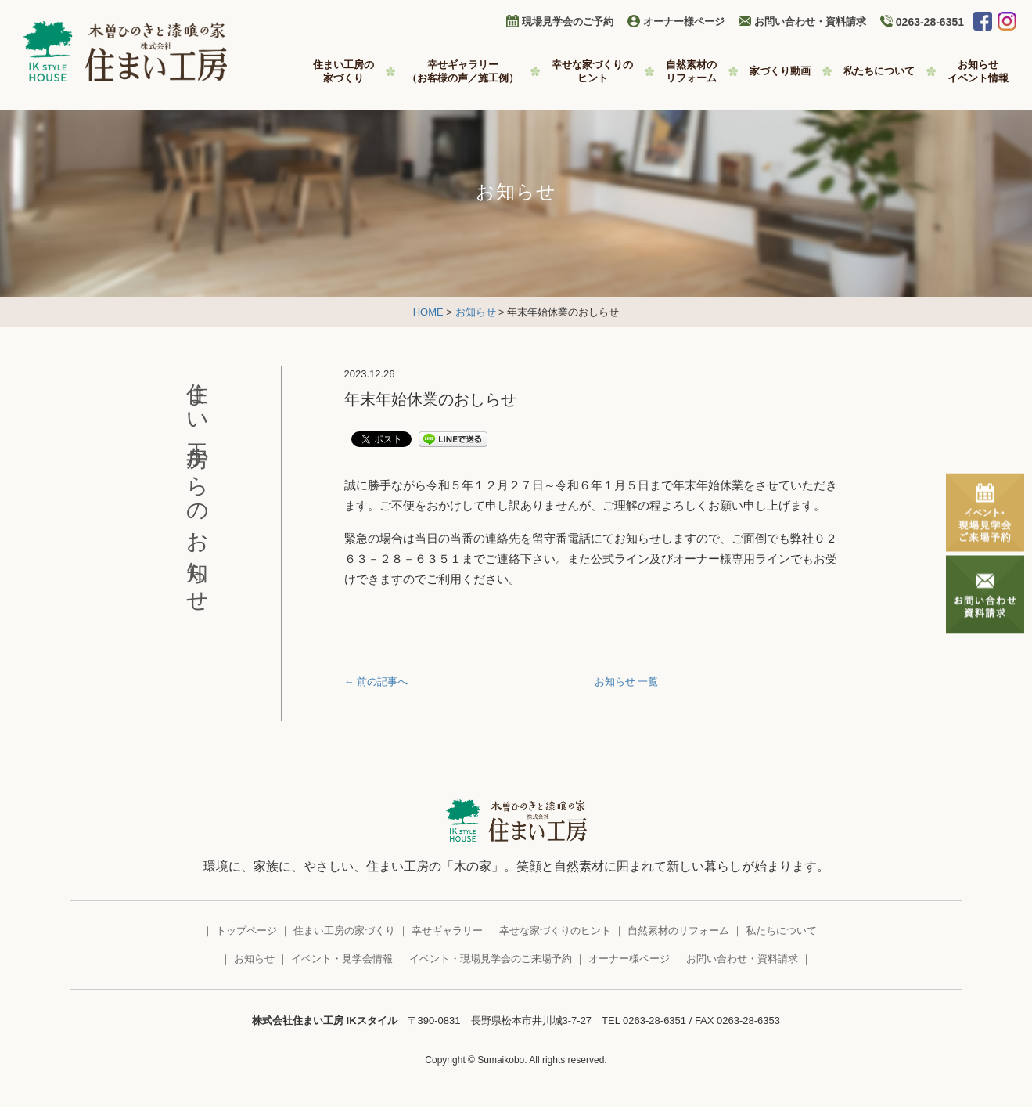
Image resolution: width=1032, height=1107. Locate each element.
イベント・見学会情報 (342, 959)
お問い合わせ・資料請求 (810, 21)
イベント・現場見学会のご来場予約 (490, 959)
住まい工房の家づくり (344, 930)
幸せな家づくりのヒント (555, 930)
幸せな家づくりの (592, 72)
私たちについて (879, 71)
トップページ (246, 930)
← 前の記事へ (376, 681)
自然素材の (691, 72)
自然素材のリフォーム (678, 930)
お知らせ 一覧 (627, 681)
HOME (428, 312)
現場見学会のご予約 (567, 21)
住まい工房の (343, 72)
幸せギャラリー (463, 72)
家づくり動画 (780, 71)
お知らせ (978, 72)
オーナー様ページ (684, 21)
